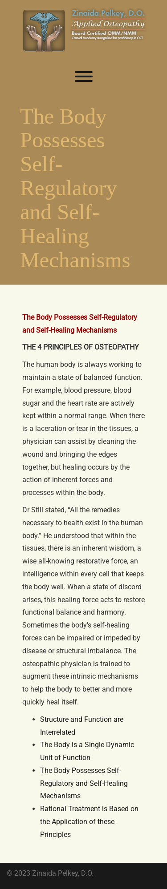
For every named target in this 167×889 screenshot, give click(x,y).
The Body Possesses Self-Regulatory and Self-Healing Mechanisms (84, 783)
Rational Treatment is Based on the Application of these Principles (89, 822)
